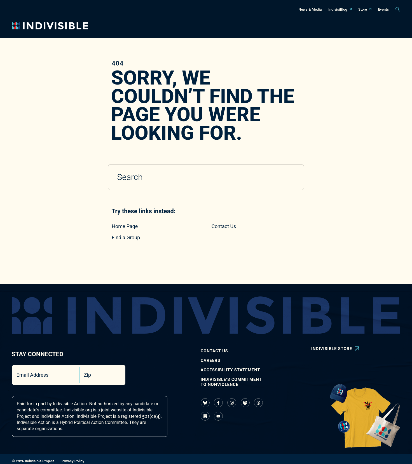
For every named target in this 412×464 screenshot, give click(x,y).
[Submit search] (291, 177)
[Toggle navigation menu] (156, 25)
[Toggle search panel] (397, 9)
